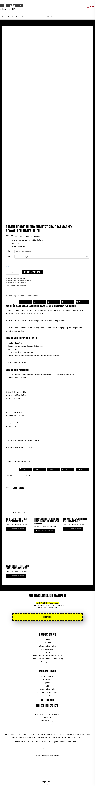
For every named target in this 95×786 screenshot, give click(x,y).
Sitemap (48, 691)
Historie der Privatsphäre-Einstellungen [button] (47, 654)
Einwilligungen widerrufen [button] (47, 657)
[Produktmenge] (13, 267)
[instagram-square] (47, 701)
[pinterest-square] (52, 701)
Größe (8, 251)
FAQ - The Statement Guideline (47, 710)
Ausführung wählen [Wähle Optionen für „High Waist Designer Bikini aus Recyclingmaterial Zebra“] (73, 523)
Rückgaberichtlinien (47, 642)
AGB (47, 682)
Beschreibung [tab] (11, 290)
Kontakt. (32, 442)
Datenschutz (47, 675)
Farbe (8, 246)
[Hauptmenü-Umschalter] (90, 7)
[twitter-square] (43, 701)
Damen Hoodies (6, 16)
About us (47, 713)
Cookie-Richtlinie (47, 685)
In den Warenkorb (32, 266)
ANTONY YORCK (11, 5)
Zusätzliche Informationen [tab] (28, 290)
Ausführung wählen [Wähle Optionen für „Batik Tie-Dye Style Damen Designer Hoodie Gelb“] (16, 523)
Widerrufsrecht (47, 672)
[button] (25, 296)
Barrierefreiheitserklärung (47, 688)
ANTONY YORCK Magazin (47, 716)
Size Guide (10, 261)
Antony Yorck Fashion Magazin (18, 456)
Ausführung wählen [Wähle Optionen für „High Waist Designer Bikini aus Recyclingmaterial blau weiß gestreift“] (45, 526)
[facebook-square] (38, 701)
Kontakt (48, 635)
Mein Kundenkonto (47, 645)
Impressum (47, 678)
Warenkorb (47, 648)
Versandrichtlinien (47, 638)
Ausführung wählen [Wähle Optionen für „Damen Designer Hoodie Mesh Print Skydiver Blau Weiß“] (16, 571)
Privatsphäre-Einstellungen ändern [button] (47, 651)
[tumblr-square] (56, 701)
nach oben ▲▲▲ (74, 737)
